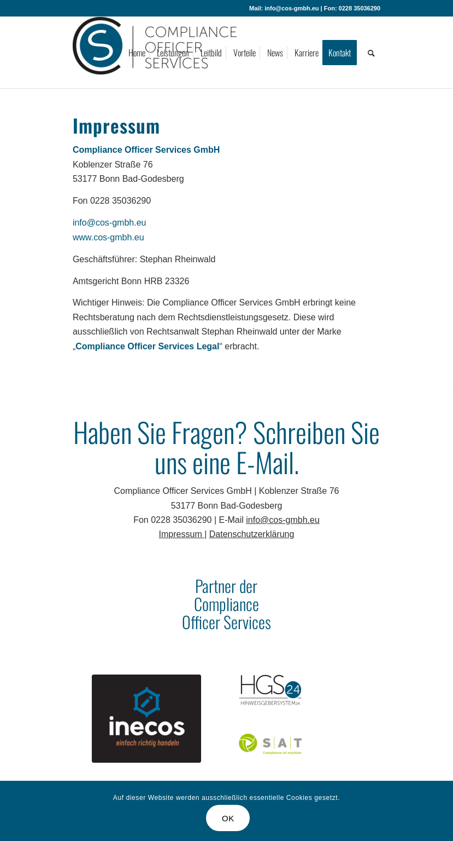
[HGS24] (270, 690)
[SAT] (270, 743)
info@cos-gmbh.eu (109, 222)
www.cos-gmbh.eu (108, 237)
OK (228, 818)
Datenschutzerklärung (252, 534)
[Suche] (371, 52)
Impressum (182, 534)
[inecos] (146, 719)
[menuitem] (137, 52)
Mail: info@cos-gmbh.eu (284, 8)
